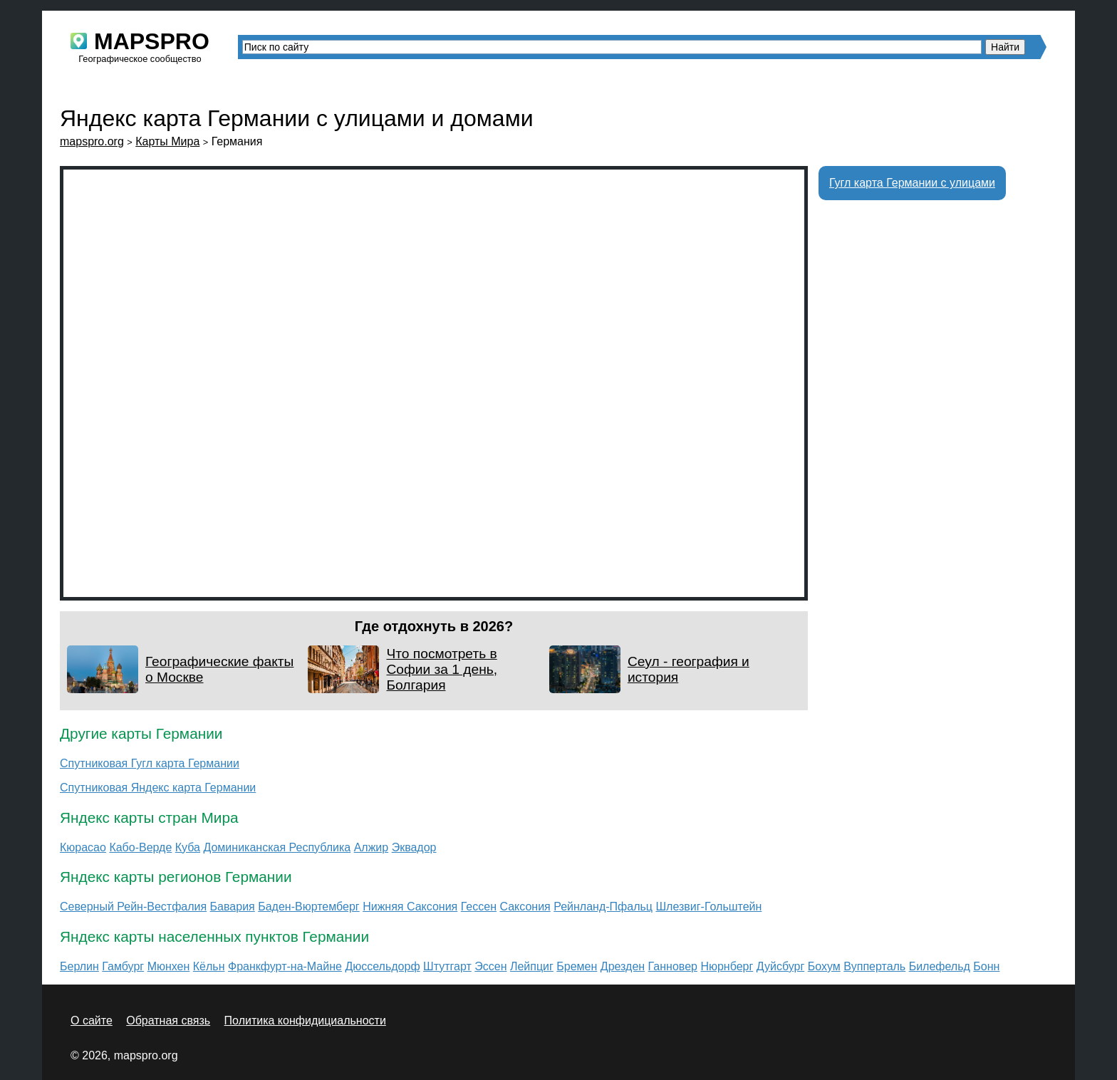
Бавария (232, 906)
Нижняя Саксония (410, 906)
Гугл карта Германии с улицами (912, 183)
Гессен (479, 906)
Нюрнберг (726, 966)
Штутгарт (447, 966)
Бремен (576, 966)
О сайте (92, 1020)
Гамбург (123, 966)
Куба (187, 847)
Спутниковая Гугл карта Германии (149, 763)
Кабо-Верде (140, 847)
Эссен (490, 966)
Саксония (524, 906)
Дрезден (623, 966)
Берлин (79, 966)
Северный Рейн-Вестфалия (133, 906)
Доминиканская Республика (276, 847)
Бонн (986, 966)
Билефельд (939, 966)
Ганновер (672, 966)
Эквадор (414, 847)
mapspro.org (92, 141)
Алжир (371, 847)
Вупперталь (874, 966)
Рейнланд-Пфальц (603, 906)
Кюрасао (83, 847)
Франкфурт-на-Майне (285, 966)
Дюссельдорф (382, 966)
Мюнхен (168, 966)
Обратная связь (168, 1020)
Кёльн (209, 966)
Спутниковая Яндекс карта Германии (158, 788)
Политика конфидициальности (305, 1020)
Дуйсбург (781, 966)
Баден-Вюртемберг (309, 906)
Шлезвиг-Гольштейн (708, 906)
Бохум (824, 966)
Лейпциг (532, 966)
